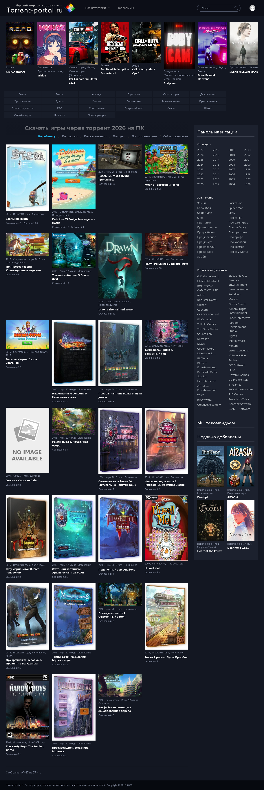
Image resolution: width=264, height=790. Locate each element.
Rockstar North (207, 300)
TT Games (235, 384)
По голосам (70, 136)
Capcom (202, 309)
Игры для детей (60, 215)
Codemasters (205, 348)
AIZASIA (232, 497)
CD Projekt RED (238, 379)
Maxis (201, 343)
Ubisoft (201, 305)
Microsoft (203, 339)
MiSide (41, 75)
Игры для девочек (15, 262)
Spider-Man (204, 213)
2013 (216, 179)
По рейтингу (47, 136)
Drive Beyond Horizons (206, 77)
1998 (247, 174)
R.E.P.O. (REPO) (15, 71)
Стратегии (150, 180)
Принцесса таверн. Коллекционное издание (23, 268)
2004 (232, 184)
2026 (200, 155)
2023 (200, 169)
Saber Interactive (239, 318)
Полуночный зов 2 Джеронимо (166, 263)
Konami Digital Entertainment (238, 311)
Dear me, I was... (238, 547)
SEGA (232, 370)
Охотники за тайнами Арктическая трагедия (68, 570)
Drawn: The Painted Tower (116, 309)
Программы (125, 8)
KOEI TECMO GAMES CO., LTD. (208, 288)
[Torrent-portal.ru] (41, 8)
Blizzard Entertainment (206, 365)
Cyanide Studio (238, 289)
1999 (247, 169)
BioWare (202, 358)
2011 (232, 150)
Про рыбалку (206, 232)
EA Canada (204, 319)
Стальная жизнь (17, 218)
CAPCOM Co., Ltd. (208, 314)
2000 (247, 164)
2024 (200, 164)
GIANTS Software (239, 409)
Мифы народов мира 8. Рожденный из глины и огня (165, 483)
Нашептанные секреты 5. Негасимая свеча (69, 395)
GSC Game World (208, 276)
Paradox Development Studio (237, 327)
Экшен (10, 67)
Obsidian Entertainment (206, 388)
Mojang (233, 299)
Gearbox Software (240, 404)
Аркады (17, 475)
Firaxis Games (237, 304)
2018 (216, 155)
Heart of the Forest (210, 551)
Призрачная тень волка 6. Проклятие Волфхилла (24, 661)
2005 (232, 179)
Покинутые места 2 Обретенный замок (111, 615)
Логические (38, 214)
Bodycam (170, 83)
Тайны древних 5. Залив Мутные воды (69, 658)
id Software (204, 400)
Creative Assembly (209, 404)
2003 (247, 150)
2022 (200, 174)
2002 (247, 155)
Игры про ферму (38, 351)
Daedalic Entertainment (238, 282)
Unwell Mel (152, 568)
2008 (232, 164)
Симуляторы (45, 67)
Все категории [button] (96, 8)
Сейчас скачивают (175, 136)
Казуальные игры (236, 493)
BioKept (202, 497)
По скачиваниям (95, 136)
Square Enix (204, 334)
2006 (232, 174)
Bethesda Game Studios (207, 374)
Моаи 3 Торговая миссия (162, 184)
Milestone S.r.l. (206, 353)
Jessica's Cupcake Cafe (21, 480)
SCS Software (237, 365)
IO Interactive (237, 355)
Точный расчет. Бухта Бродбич (166, 657)
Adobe (201, 295)
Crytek (233, 336)
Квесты (126, 301)
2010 (232, 155)
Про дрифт (204, 242)
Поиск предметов (107, 304)
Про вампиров (207, 227)
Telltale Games (206, 324)
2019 (216, 150)
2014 (216, 174)
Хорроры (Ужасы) (206, 547)
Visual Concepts (239, 350)
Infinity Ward (237, 340)
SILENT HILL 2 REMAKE (244, 71)
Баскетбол (204, 208)
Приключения (46, 71)
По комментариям (144, 136)
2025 (200, 159)
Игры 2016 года (21, 214)
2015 (9, 351)
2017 (216, 159)
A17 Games (236, 394)
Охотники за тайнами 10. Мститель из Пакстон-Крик (117, 483)
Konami (233, 345)
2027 (200, 150)
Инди (60, 71)
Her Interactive (206, 381)
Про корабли (205, 247)
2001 (247, 159)
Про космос (205, 251)
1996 (247, 184)
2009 (101, 301)
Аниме (248, 543)
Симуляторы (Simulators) (77, 73)
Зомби (201, 203)
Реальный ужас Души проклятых (113, 177)
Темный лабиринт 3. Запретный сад (159, 351)
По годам (119, 136)
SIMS (200, 217)
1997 (247, 179)
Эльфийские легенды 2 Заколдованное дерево (114, 709)
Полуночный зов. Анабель (116, 569)
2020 (200, 184)
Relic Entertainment (241, 389)
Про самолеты (238, 251)
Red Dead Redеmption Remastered (115, 71)
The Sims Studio (207, 329)
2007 (232, 169)
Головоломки (113, 301)
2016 (9, 214)
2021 (200, 179)
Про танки (204, 222)
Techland (234, 360)
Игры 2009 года (31, 475)
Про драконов (206, 237)
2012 (216, 184)
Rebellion (235, 294)
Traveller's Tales (239, 399)
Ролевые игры (204, 493)
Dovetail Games (239, 375)
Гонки (201, 71)
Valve (200, 395)
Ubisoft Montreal (208, 281)
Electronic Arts (238, 275)
